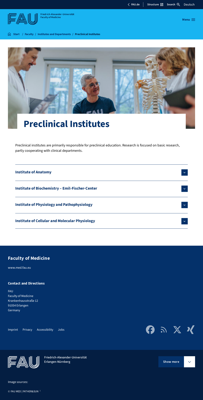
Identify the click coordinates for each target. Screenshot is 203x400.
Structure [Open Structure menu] (155, 5)
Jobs (61, 329)
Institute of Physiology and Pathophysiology (53, 204)
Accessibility (45, 329)
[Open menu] (188, 19)
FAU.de (133, 5)
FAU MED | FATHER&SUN (24, 391)
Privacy (27, 329)
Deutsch (189, 4)
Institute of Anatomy (33, 172)
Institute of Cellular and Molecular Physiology (55, 221)
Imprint (13, 329)
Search (173, 5)
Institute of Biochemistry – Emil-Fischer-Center (56, 188)
